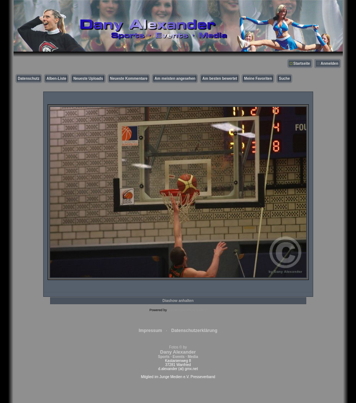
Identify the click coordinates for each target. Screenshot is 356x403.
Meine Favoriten (258, 79)
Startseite (301, 63)
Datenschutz (29, 79)
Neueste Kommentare (129, 79)
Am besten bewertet (219, 79)
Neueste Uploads (88, 79)
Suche (284, 79)
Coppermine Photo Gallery (187, 310)
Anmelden (329, 63)
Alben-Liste (56, 79)
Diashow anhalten (178, 301)
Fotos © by (178, 352)
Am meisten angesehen (174, 79)
